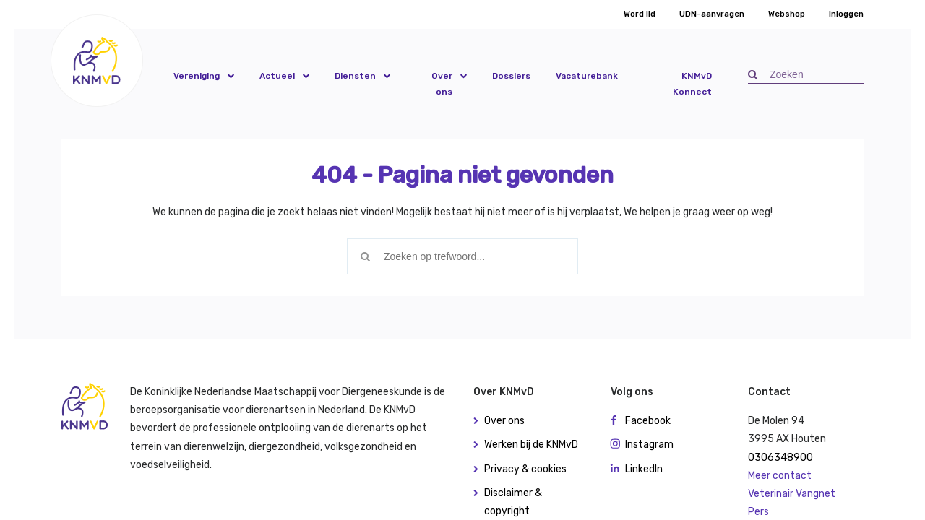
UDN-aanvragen (711, 14)
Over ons (441, 84)
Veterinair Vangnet (791, 494)
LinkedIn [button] (644, 469)
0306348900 (780, 457)
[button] (97, 60)
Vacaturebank (587, 76)
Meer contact (780, 475)
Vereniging (196, 76)
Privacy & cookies (525, 469)
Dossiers (511, 76)
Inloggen (846, 14)
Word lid (639, 14)
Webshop (786, 14)
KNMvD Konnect (692, 84)
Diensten (355, 76)
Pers (758, 512)
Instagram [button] (649, 444)
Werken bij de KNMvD (531, 444)
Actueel (277, 76)
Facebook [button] (648, 421)
